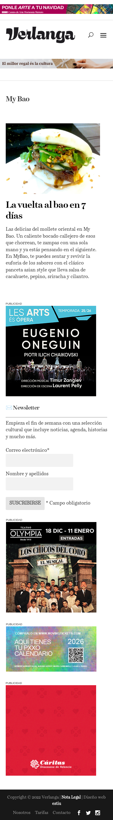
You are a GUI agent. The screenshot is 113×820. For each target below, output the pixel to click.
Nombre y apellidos (27, 474)
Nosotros (21, 813)
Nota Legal (71, 797)
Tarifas (41, 813)
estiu (56, 804)
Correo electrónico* (27, 450)
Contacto (62, 813)
